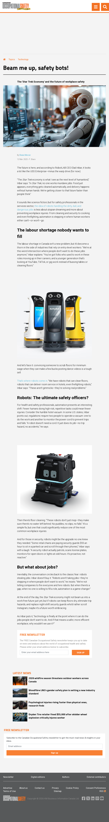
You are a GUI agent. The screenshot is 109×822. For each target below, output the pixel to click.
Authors (65, 777)
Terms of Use (9, 791)
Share (33, 159)
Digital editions (38, 777)
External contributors (96, 777)
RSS (102, 791)
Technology (23, 59)
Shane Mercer (25, 155)
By (24, 155)
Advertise (7, 788)
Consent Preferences (96, 788)
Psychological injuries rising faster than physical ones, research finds (58, 704)
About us (23, 788)
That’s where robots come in (32, 380)
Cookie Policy (72, 788)
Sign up (54, 752)
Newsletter (8, 777)
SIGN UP (80, 652)
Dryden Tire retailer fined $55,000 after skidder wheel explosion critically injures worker (58, 716)
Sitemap (58, 791)
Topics (12, 59)
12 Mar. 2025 (22, 159)
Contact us (40, 788)
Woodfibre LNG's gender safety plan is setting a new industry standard (62, 692)
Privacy (55, 788)
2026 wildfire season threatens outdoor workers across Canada (59, 679)
